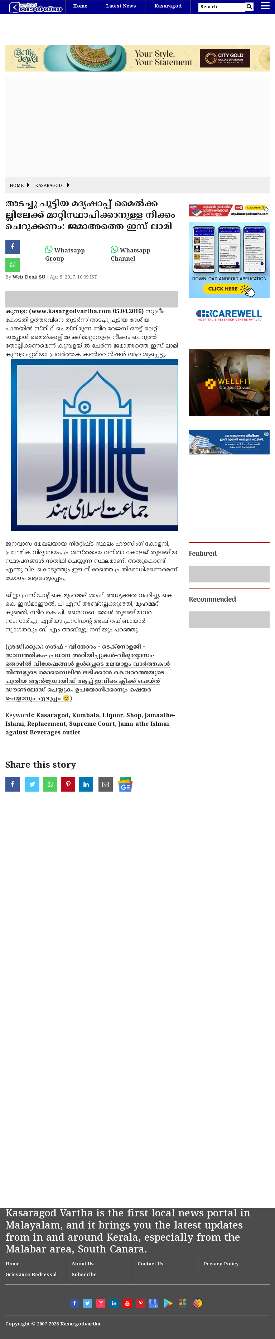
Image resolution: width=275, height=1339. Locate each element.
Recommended (212, 600)
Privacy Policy (221, 1264)
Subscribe (84, 1275)
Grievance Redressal (31, 1275)
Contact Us (151, 1264)
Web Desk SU (29, 277)
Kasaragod (168, 6)
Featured (203, 554)
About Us (83, 1264)
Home (80, 6)
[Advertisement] (137, 127)
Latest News (121, 6)
